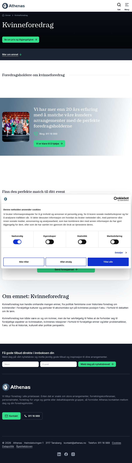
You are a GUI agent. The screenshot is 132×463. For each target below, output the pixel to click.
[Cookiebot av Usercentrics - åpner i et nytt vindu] (116, 199)
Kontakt (11, 415)
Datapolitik (8, 446)
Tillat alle (108, 262)
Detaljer (119, 252)
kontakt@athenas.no (75, 442)
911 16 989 (32, 415)
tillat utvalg (66, 262)
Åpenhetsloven (24, 446)
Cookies (116, 442)
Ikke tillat (24, 262)
